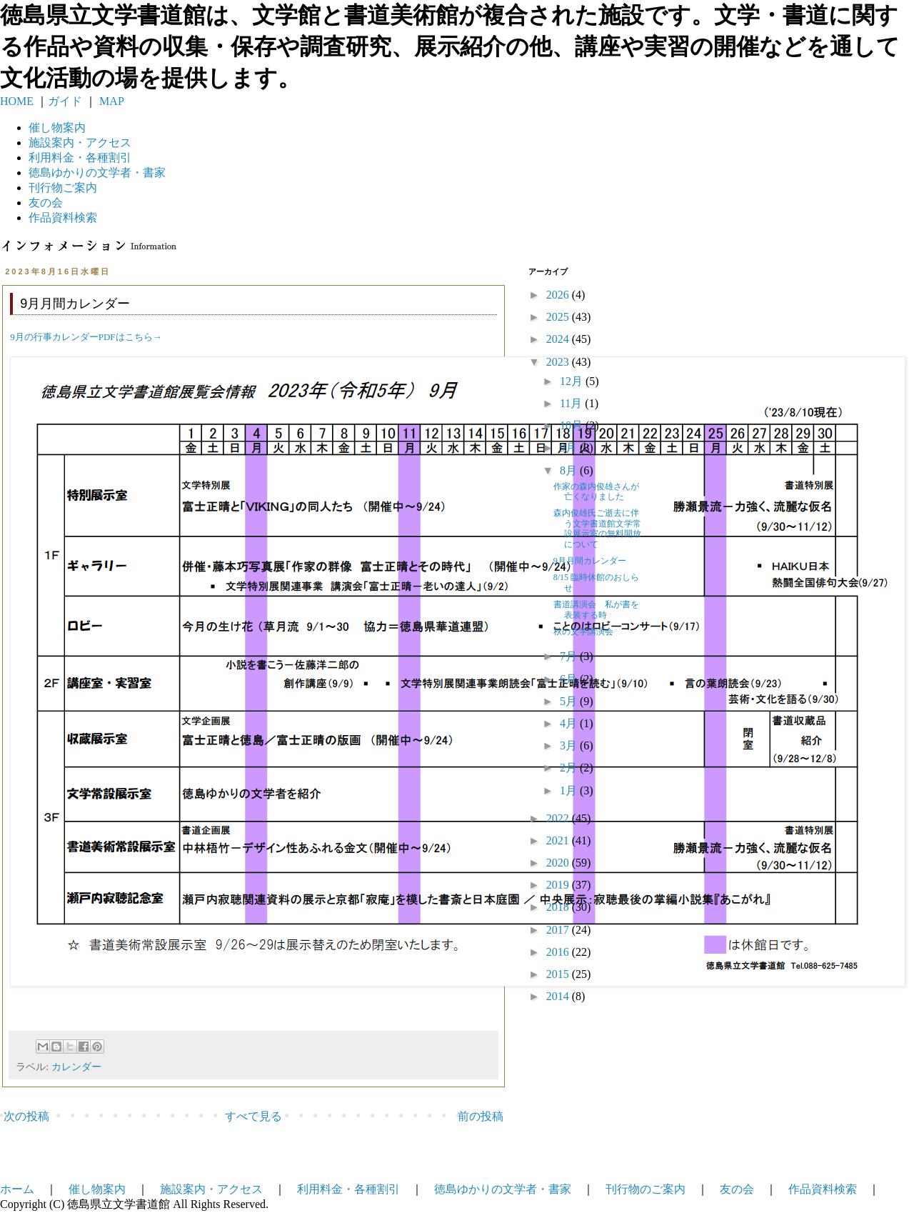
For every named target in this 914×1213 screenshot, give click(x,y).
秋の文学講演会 (583, 632)
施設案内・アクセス (211, 1189)
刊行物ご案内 (63, 187)
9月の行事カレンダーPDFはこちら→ (85, 336)
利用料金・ (80, 157)
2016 (559, 952)
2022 (559, 818)
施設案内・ (80, 142)
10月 (573, 425)
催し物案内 (57, 127)
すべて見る (253, 1116)
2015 (559, 974)
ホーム (17, 1189)
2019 (559, 885)
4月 (570, 723)
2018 (559, 907)
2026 (559, 295)
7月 (570, 656)
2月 (570, 768)
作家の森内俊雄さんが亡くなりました (596, 491)
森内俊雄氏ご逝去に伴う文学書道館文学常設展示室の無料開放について (597, 528)
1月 (570, 790)
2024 (559, 339)
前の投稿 (480, 1116)
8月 (570, 470)
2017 (559, 930)
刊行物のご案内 (646, 1189)
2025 (559, 317)
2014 (559, 996)
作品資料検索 (63, 217)
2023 (559, 362)
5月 (570, 701)
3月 (570, 745)
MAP (110, 101)
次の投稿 (26, 1116)
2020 (559, 863)
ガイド (65, 101)
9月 (570, 447)
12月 (573, 381)
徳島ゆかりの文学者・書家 (502, 1189)
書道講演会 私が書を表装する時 (596, 609)
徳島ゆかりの (97, 172)
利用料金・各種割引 (348, 1189)
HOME (17, 101)
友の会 (46, 202)
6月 (570, 679)
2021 (559, 840)
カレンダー (76, 1066)
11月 (572, 403)
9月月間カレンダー (589, 561)
